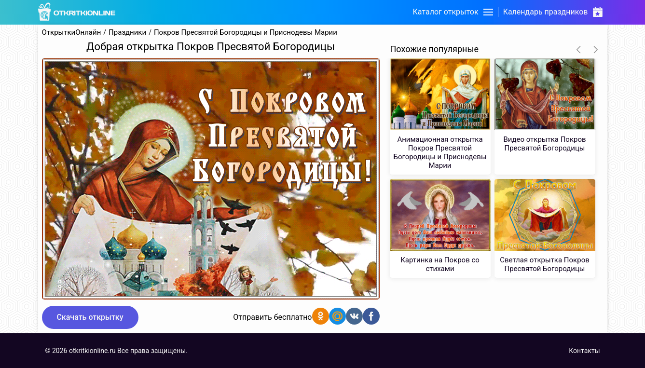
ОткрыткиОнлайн (71, 32)
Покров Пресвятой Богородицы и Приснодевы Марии (245, 32)
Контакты (584, 350)
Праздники (127, 32)
